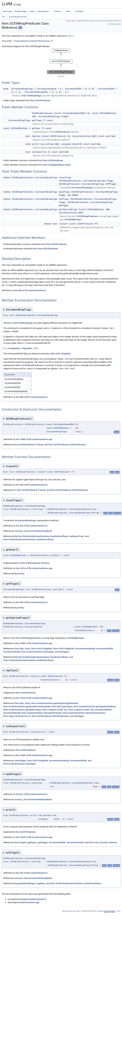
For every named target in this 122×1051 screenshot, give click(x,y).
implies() (41, 883)
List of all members (114, 24)
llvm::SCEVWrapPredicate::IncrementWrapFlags (33, 315)
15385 (23, 643)
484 (20, 290)
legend (61, 76)
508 (21, 397)
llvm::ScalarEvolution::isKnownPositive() (41, 712)
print (35, 144)
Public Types (70, 21)
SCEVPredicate (62, 131)
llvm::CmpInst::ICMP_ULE (81, 709)
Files (69, 11)
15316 (23, 698)
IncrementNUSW (73, 88)
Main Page (7, 11)
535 (21, 872)
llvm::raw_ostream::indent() (103, 842)
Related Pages (20, 11)
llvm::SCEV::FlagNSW (41, 648)
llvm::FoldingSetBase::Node (57, 164)
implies (36, 136)
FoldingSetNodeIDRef (74, 113)
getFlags (37, 120)
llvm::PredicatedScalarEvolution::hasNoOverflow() (43, 536)
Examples (79, 11)
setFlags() (64, 651)
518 (21, 525)
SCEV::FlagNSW (62, 353)
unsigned (66, 144)
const (58, 113)
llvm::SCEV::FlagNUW (63, 648)
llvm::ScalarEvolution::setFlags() (37, 651)
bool (27, 136)
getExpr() (32, 842)
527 (21, 794)
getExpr (36, 128)
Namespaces (44, 11)
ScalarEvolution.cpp (42, 439)
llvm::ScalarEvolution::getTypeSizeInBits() (95, 706)
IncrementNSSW (106, 88)
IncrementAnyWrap (46, 88)
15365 (23, 755)
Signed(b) (27, 348)
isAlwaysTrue (39, 152)
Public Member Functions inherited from (32, 160)
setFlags (64, 199)
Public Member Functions (86, 21)
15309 (23, 439)
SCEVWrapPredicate (18, 17)
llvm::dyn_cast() (22, 648)
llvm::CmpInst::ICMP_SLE (55, 709)
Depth (75, 144)
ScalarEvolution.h (37, 290)
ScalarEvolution (81, 136)
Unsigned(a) (14, 348)
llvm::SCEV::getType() (62, 706)
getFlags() (43, 842)
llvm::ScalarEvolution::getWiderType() (22, 709)
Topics (32, 11)
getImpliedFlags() (26, 883)
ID (88, 113)
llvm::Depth (20, 842)
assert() (18, 531)
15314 (23, 568)
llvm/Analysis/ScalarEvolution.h (33, 41)
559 (21, 602)
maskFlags (64, 192)
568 (21, 484)
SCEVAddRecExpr (108, 113)
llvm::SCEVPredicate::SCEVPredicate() (67, 444)
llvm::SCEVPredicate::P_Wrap (28, 444)
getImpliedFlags (68, 209)
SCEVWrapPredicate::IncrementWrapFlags (34, 177)
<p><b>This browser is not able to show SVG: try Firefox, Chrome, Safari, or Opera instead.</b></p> (61, 61)
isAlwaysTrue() (76, 536)
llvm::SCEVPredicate (40, 100)
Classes (58, 11)
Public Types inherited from (26, 100)
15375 (23, 837)
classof (63, 223)
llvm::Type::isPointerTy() (15, 716)
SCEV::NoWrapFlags (31, 95)
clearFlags (65, 177)
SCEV (37, 273)
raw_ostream (47, 144)
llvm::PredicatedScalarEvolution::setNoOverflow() (28, 539)
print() (21, 573)
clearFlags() (20, 760)
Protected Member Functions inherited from (34, 244)
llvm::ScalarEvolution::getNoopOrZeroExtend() (26, 706)
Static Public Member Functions (108, 21)
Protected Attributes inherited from (30, 248)
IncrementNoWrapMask (36, 92)
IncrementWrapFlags (22, 88)
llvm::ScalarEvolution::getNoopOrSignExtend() (54, 703)
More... (71, 35)
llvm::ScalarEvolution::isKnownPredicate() (84, 712)
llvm (3, 17)
